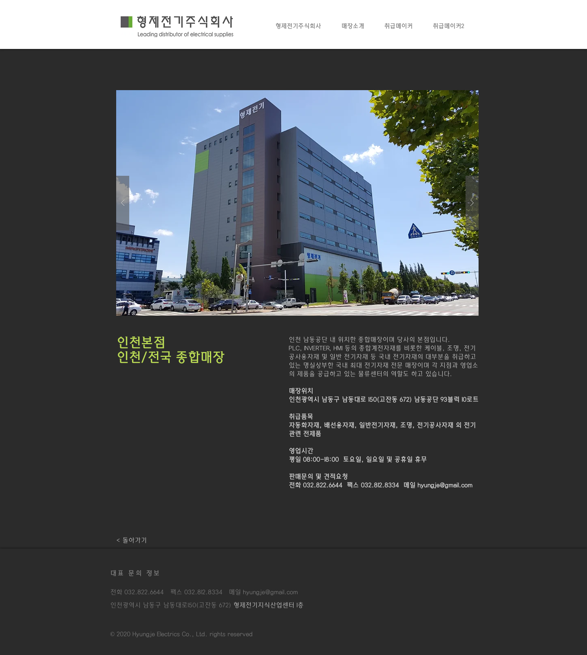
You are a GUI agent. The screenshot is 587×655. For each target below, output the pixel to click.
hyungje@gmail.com (444, 485)
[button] (297, 203)
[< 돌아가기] (131, 540)
